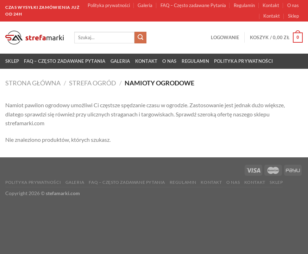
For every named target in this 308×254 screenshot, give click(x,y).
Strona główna (33, 83)
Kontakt (271, 5)
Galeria (145, 5)
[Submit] (140, 38)
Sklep (293, 16)
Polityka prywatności (109, 5)
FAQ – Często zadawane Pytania (193, 5)
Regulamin (244, 5)
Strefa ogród (92, 83)
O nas (293, 5)
